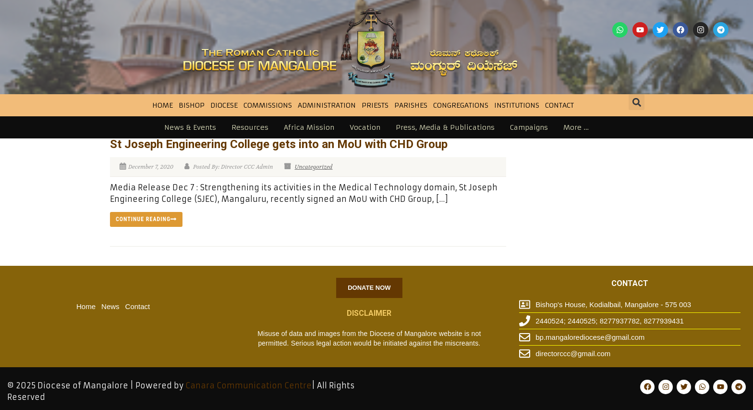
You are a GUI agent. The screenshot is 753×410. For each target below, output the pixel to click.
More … (576, 127)
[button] (636, 102)
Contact (559, 105)
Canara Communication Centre (248, 385)
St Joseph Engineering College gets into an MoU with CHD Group (279, 144)
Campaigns (529, 127)
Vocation (365, 127)
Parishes (410, 105)
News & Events (190, 127)
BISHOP (192, 105)
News (110, 306)
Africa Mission (309, 127)
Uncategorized (314, 167)
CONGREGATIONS (460, 105)
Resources (249, 127)
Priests (375, 105)
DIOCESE (224, 105)
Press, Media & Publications (445, 127)
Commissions (267, 105)
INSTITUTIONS (516, 105)
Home (162, 105)
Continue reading (146, 219)
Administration (327, 105)
